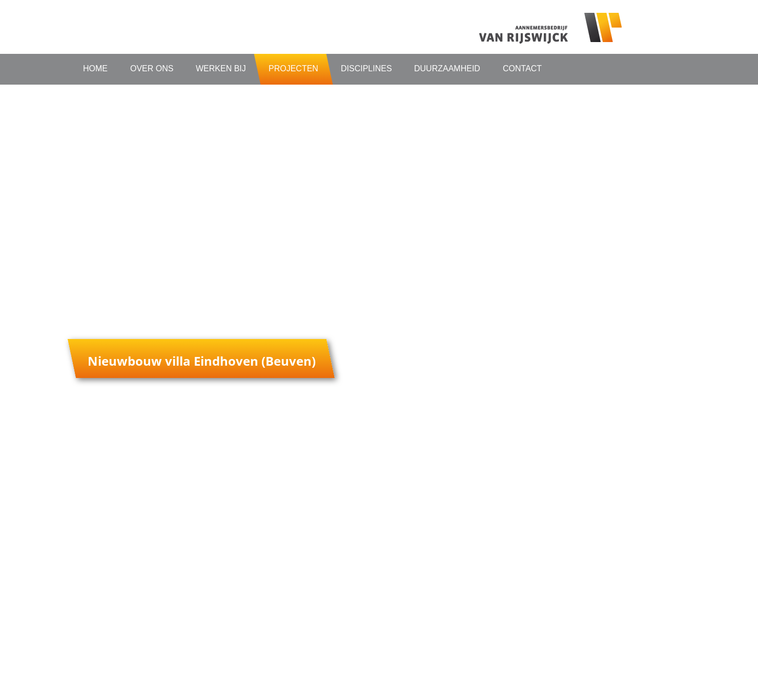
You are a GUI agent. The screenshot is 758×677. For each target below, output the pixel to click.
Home (95, 68)
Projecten (293, 68)
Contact (522, 68)
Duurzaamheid (447, 68)
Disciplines (366, 68)
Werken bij (221, 68)
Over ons (151, 68)
